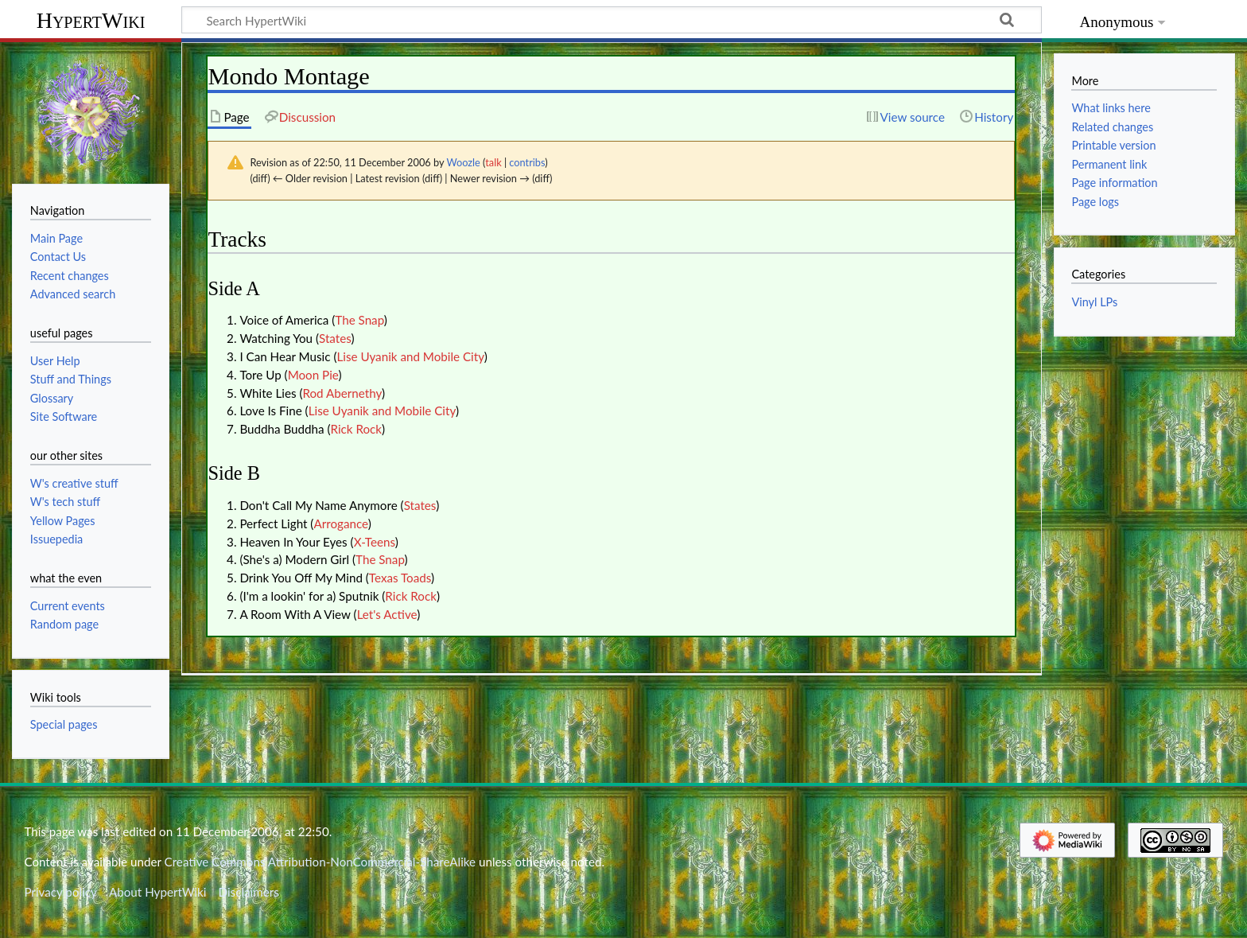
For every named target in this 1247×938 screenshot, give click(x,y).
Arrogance (340, 523)
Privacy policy (60, 892)
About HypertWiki (157, 892)
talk (493, 162)
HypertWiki (91, 20)
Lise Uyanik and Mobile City (410, 356)
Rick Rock (357, 429)
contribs (527, 162)
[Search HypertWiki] (611, 20)
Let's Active (387, 614)
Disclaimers (249, 892)
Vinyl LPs (1094, 302)
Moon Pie (313, 375)
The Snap (359, 320)
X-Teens (374, 542)
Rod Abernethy (342, 393)
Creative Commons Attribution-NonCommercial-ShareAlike (320, 861)
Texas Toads (400, 577)
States (335, 338)
